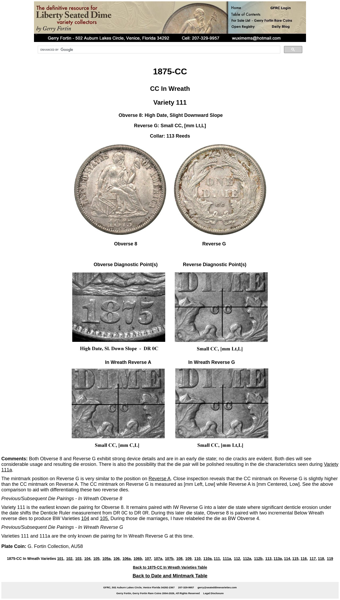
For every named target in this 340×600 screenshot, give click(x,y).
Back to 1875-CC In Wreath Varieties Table (170, 567)
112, (237, 558)
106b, (138, 558)
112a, (247, 558)
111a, (227, 558)
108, (180, 558)
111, (217, 558)
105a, (107, 558)
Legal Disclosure (213, 593)
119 (330, 558)
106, (117, 558)
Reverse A (159, 478)
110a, (208, 558)
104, (87, 558)
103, (78, 558)
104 (85, 518)
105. (104, 518)
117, (313, 558)
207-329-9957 (186, 587)
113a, (278, 558)
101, (60, 558)
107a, (158, 558)
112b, (259, 558)
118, (321, 558)
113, (269, 558)
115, (295, 558)
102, (69, 558)
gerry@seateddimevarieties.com (217, 587)
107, (148, 558)
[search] (158, 49)
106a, (127, 558)
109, (189, 558)
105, (96, 558)
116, (304, 558)
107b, (170, 558)
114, (287, 558)
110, (198, 558)
